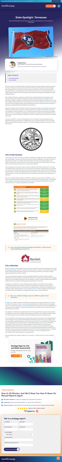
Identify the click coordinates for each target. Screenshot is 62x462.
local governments (47, 100)
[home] (8, 6)
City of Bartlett (12, 80)
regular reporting (40, 279)
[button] (58, 6)
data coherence (33, 288)
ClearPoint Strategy (12, 97)
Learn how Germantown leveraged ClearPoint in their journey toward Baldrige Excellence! (30, 248)
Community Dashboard (27, 304)
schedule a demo (39, 335)
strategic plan (21, 279)
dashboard (29, 181)
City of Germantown (14, 78)
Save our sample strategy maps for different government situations (29, 296)
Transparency (8, 302)
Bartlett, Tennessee (10, 268)
